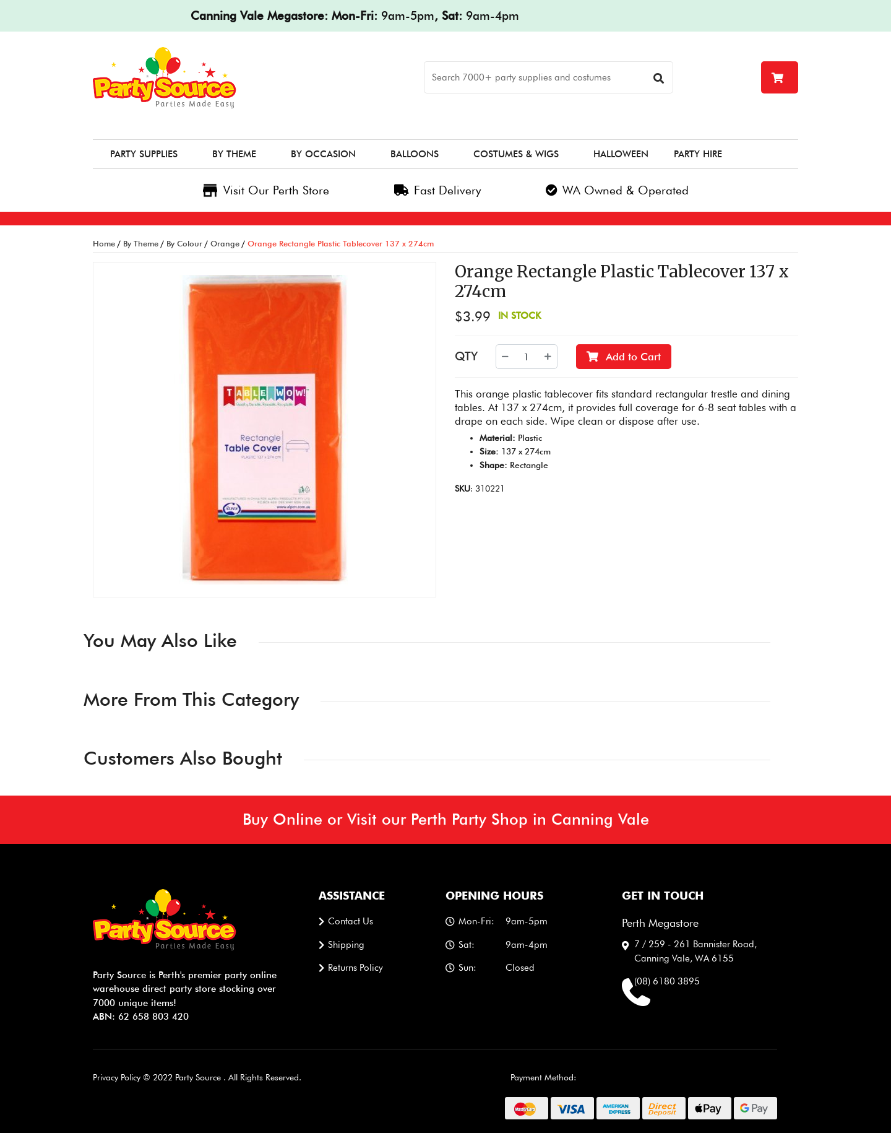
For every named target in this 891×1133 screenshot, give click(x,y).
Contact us (350, 921)
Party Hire (698, 154)
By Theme (234, 154)
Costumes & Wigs (516, 154)
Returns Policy (355, 967)
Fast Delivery (437, 190)
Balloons (414, 154)
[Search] (548, 77)
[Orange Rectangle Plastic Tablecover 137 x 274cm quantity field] (526, 356)
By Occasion (323, 154)
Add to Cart (624, 356)
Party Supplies (144, 154)
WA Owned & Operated (617, 190)
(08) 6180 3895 (667, 981)
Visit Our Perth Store (266, 190)
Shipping (346, 944)
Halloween (620, 154)
